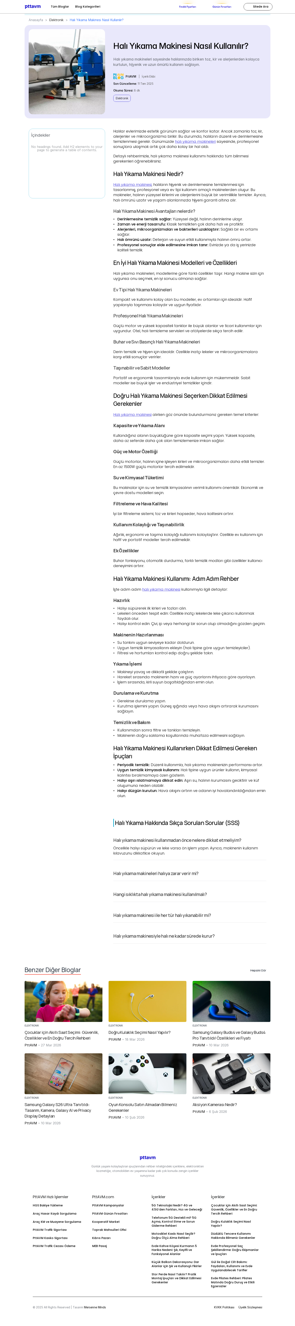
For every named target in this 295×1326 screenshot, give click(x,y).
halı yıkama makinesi (161, 589)
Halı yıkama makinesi (132, 184)
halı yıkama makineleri (195, 141)
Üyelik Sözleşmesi (250, 1307)
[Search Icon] (258, 6)
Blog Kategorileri (87, 7)
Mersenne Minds (95, 1307)
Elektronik (56, 20)
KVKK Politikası (224, 1307)
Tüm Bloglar (60, 7)
